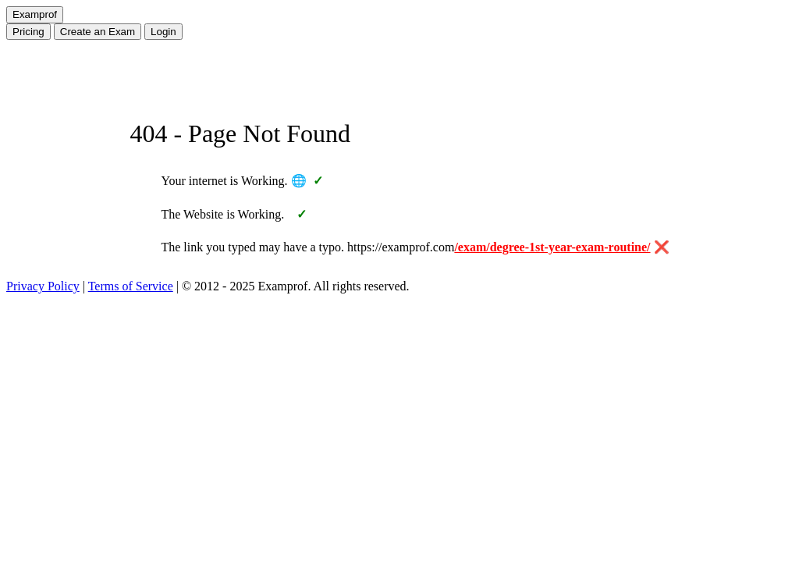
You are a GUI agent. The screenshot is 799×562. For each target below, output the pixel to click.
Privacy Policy (43, 286)
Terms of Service (130, 286)
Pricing (28, 31)
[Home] (34, 14)
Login (163, 31)
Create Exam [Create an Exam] (97, 31)
